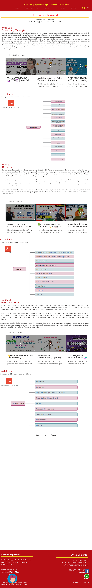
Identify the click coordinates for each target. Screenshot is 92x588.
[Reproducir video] (20, 66)
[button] (32, 8)
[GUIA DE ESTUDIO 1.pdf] (11, 104)
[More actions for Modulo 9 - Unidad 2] (15, 201)
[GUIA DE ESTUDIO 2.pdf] (8, 250)
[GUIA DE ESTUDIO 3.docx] (9, 382)
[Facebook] (87, 571)
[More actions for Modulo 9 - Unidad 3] (15, 332)
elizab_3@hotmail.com (9, 569)
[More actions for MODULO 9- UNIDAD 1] (16, 55)
